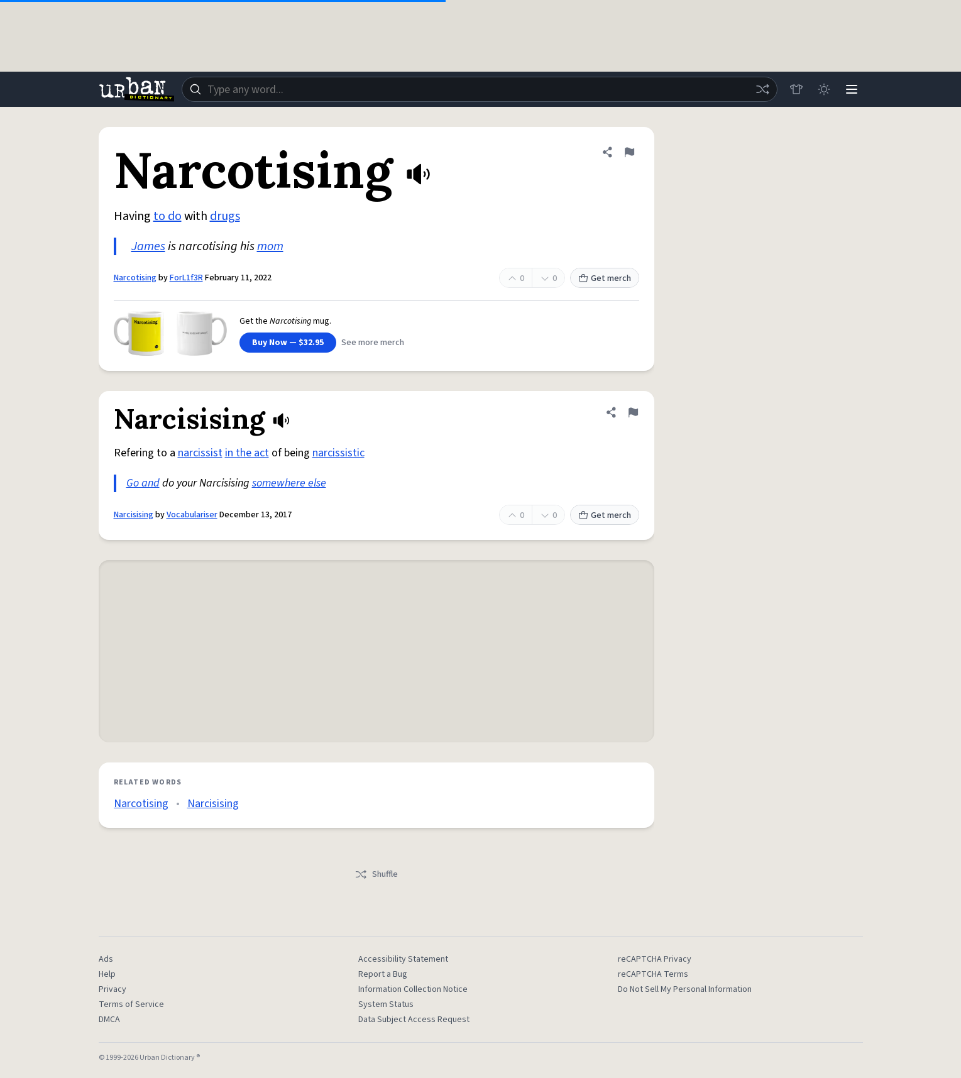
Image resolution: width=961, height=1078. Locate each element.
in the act (247, 453)
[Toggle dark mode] (824, 89)
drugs (225, 216)
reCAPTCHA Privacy (654, 959)
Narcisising (133, 515)
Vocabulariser (192, 515)
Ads (106, 959)
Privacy (112, 989)
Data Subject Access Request (414, 1019)
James (148, 246)
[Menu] (851, 89)
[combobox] (479, 89)
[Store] (796, 89)
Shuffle (376, 874)
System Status (386, 1004)
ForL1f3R (186, 278)
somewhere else (289, 483)
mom (270, 246)
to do (167, 216)
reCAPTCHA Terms (653, 974)
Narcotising (135, 278)
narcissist (200, 453)
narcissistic (338, 453)
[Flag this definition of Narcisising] (633, 412)
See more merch (372, 342)
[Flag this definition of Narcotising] (629, 152)
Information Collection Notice (413, 989)
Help (107, 974)
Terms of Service (131, 1004)
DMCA (109, 1019)
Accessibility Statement (403, 959)
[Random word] (762, 89)
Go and (143, 483)
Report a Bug (382, 974)
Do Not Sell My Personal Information (685, 989)
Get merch (604, 278)
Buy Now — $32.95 (288, 342)
